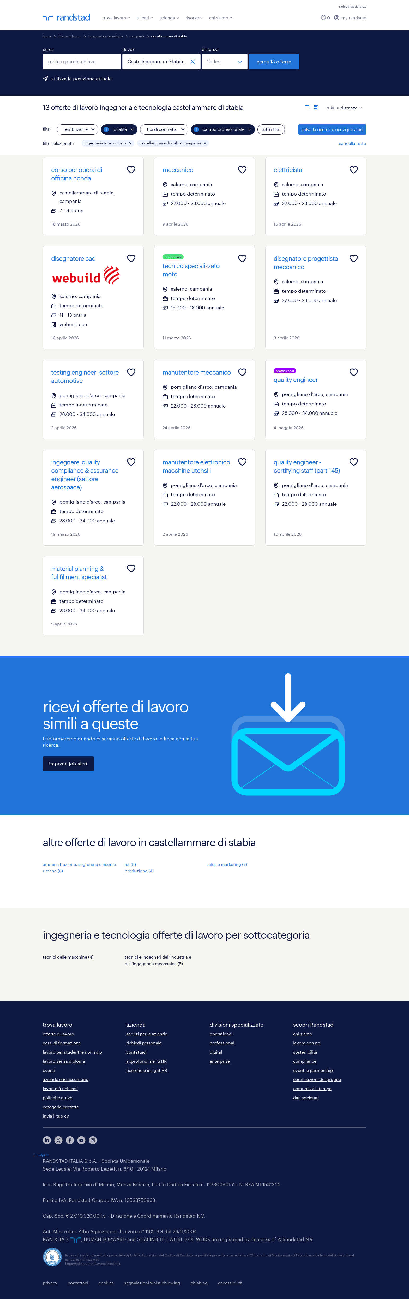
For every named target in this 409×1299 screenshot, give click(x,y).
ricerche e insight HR (146, 1070)
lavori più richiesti (60, 1088)
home (47, 36)
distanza (210, 49)
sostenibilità (305, 1051)
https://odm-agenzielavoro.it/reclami (92, 1263)
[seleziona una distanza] (225, 61)
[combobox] (82, 61)
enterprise (220, 1061)
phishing (199, 1282)
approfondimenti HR (146, 1061)
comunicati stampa (312, 1088)
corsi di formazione (62, 1042)
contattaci (136, 1051)
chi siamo (220, 17)
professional (222, 1042)
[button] (130, 143)
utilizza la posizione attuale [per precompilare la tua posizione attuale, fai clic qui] (81, 78)
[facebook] (70, 1140)
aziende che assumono (65, 1079)
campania (137, 36)
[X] (58, 1140)
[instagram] (93, 1140)
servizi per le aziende (146, 1033)
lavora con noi (307, 1042)
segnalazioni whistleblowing (152, 1282)
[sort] (350, 104)
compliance (304, 1061)
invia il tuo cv (56, 1115)
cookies (106, 1282)
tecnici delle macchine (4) (68, 956)
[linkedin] (47, 1140)
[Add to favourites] (131, 169)
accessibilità (230, 1282)
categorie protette (61, 1106)
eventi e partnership (313, 1070)
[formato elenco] (307, 107)
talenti (145, 17)
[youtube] (81, 1140)
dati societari (306, 1097)
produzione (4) (139, 870)
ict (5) (130, 864)
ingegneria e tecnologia (105, 36)
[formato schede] (316, 107)
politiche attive (57, 1097)
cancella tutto (352, 143)
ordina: (332, 107)
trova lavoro (116, 17)
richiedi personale (143, 1042)
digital (216, 1051)
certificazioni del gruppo (317, 1079)
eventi (49, 1070)
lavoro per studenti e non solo (72, 1051)
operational (221, 1033)
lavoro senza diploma (64, 1061)
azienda (169, 17)
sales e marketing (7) (227, 864)
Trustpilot (41, 1155)
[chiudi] (192, 61)
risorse (194, 17)
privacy (50, 1282)
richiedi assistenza (352, 6)
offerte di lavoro (69, 36)
